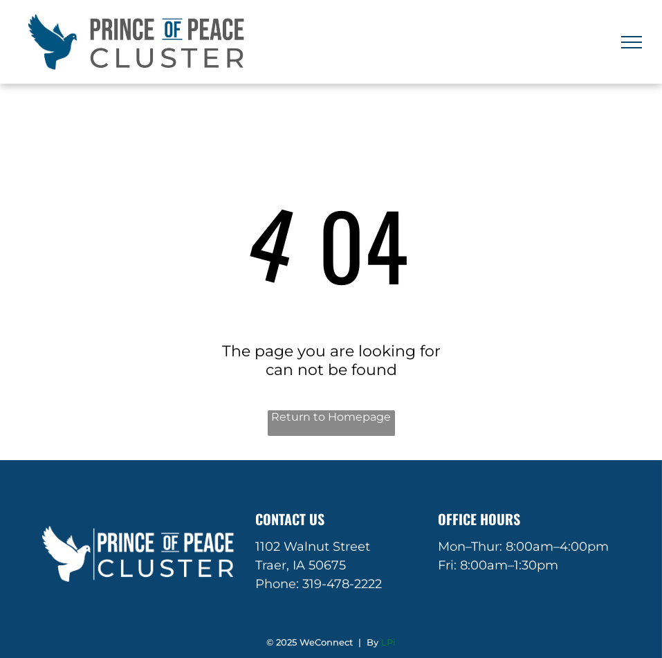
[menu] (632, 42)
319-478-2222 (342, 584)
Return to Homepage (331, 416)
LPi (388, 642)
